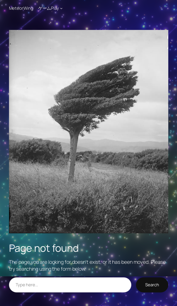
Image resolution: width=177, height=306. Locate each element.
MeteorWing (21, 8)
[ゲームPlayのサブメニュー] (61, 8)
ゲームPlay (48, 8)
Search (152, 285)
